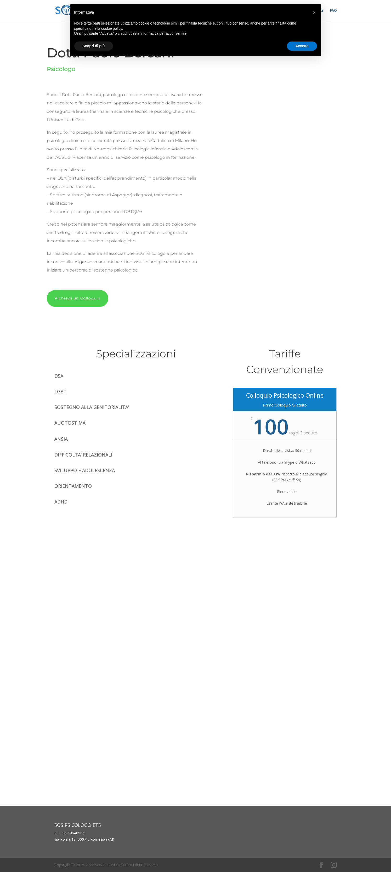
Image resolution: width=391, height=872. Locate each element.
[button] (314, 12)
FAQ (333, 11)
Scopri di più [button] (94, 46)
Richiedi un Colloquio (77, 298)
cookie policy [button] (111, 28)
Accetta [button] (302, 46)
